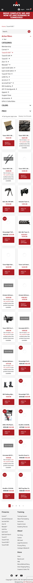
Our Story (20, 535)
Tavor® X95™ (5, 542)
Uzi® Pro (4, 529)
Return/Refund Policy (23, 564)
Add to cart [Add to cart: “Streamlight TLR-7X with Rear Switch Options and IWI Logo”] (23, 402)
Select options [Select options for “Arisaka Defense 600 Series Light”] (24, 305)
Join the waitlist (25, 141)
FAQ (18, 561)
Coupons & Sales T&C (23, 569)
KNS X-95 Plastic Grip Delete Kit (12, 425)
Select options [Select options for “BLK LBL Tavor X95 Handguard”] (24, 242)
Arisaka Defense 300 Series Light (13, 361)
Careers (19, 538)
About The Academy (23, 519)
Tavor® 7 (4, 537)
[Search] (29, 31)
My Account (20, 559)
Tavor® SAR (5, 545)
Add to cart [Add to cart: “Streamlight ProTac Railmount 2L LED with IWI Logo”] (23, 369)
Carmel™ (4, 516)
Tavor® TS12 (5, 540)
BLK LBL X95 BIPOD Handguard (12, 202)
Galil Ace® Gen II (6, 534)
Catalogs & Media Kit (23, 548)
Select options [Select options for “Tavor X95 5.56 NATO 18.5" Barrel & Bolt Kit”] (24, 176)
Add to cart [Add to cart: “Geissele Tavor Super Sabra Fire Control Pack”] (23, 209)
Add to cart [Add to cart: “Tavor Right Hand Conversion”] (7, 272)
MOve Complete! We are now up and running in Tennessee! (16, 15)
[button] (2, 9)
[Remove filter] (16, 39)
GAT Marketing (28, 582)
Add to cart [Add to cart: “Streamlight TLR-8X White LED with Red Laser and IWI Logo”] (7, 240)
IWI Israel (20, 540)
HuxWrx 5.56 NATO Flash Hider (12, 488)
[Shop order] (9, 116)
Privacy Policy (21, 545)
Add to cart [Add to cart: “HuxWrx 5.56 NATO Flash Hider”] (7, 496)
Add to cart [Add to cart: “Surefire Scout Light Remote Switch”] (23, 463)
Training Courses (22, 516)
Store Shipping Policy (23, 567)
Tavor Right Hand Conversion (12, 265)
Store (19, 556)
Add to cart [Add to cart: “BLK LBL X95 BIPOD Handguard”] (7, 209)
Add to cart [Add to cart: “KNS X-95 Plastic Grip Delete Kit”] (7, 432)
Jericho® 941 (5, 521)
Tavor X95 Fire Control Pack (11, 328)
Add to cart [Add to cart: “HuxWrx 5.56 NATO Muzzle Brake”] (23, 432)
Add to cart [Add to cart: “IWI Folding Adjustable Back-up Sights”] (7, 402)
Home (4, 26)
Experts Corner (21, 524)
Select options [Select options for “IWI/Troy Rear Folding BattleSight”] (24, 496)
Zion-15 (4, 524)
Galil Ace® (5, 532)
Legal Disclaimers (22, 543)
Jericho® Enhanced (7, 519)
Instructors (20, 521)
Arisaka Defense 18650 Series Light (14, 295)
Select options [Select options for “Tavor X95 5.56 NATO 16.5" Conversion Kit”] (8, 143)
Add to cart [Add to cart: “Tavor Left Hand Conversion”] (23, 272)
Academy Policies (22, 527)
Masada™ (4, 527)
